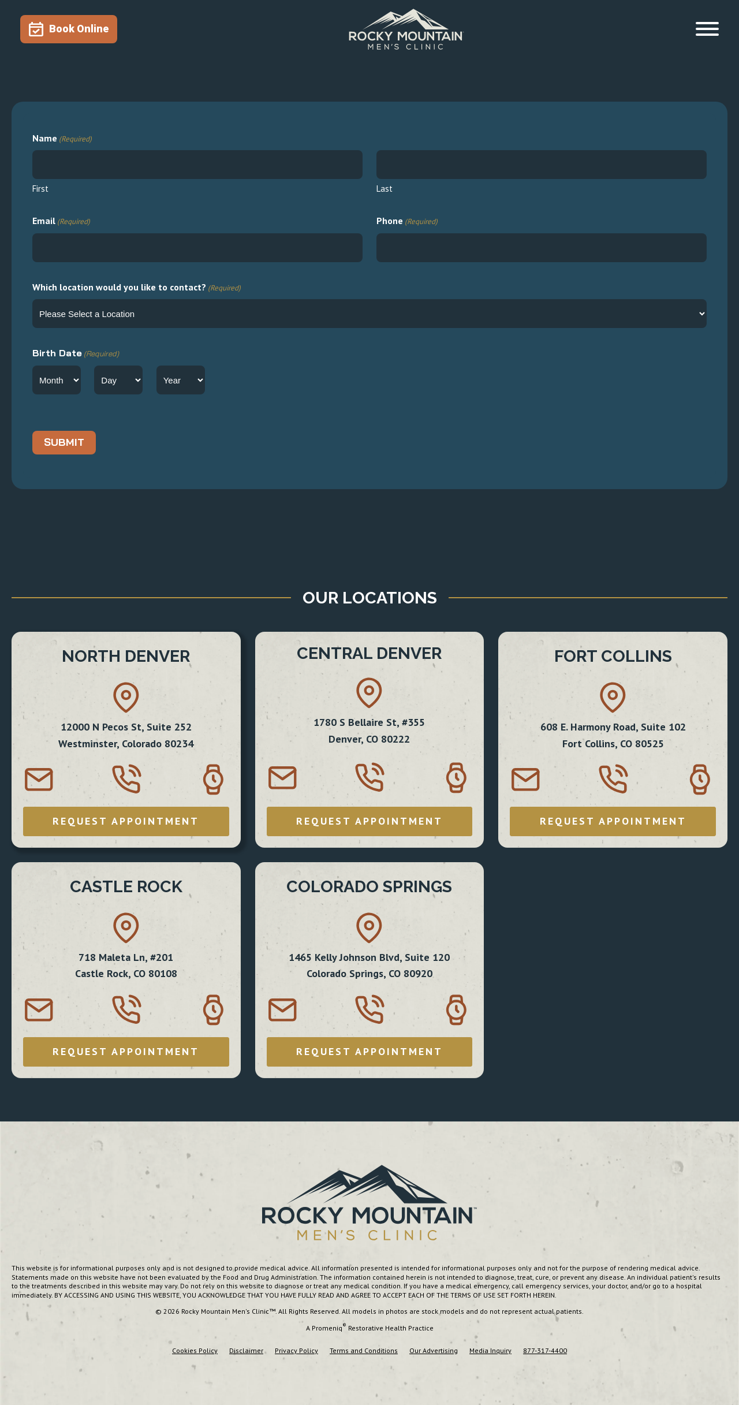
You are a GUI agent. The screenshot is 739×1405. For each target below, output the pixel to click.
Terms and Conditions (364, 1350)
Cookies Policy (195, 1350)
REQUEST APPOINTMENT (126, 821)
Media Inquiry (490, 1350)
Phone (407, 221)
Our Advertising (433, 1350)
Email (61, 221)
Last (384, 188)
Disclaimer (246, 1350)
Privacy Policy (296, 1350)
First (40, 188)
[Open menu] (707, 29)
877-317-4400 (545, 1350)
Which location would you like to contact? (136, 288)
